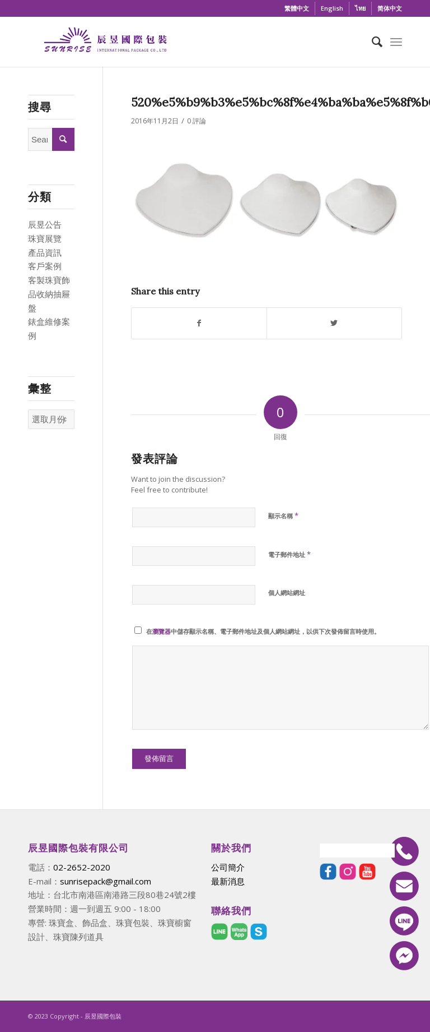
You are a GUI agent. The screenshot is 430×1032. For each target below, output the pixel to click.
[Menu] (396, 41)
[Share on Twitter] (334, 323)
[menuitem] (297, 8)
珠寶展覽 (45, 238)
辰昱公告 (45, 224)
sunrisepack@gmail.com (105, 881)
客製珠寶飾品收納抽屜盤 (49, 294)
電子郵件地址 (289, 554)
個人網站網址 (286, 592)
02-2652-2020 (81, 867)
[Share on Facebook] (199, 323)
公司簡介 (228, 867)
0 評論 (196, 121)
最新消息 (228, 881)
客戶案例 (45, 265)
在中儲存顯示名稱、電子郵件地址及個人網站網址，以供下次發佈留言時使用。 (263, 631)
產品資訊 (45, 252)
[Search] (371, 41)
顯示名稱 (283, 515)
